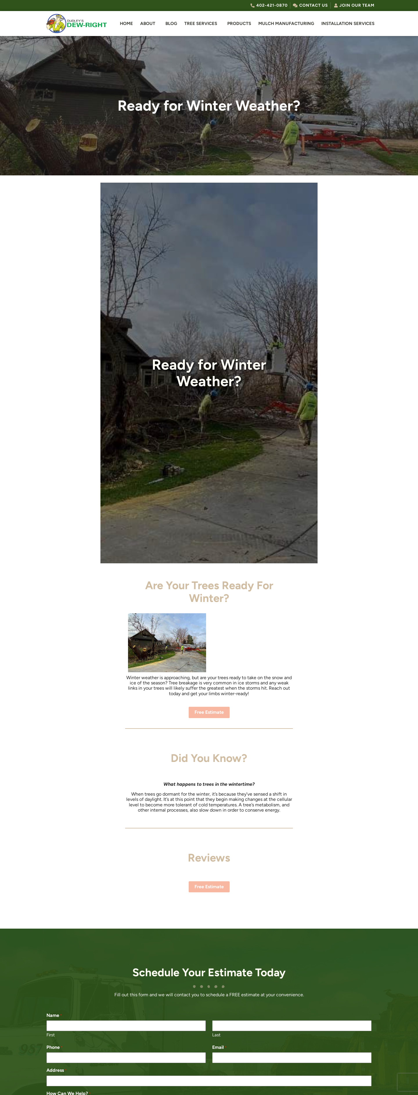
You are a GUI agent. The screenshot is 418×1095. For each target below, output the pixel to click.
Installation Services (347, 23)
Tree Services (200, 23)
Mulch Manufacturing (286, 23)
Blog (171, 23)
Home (126, 23)
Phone (54, 1047)
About (147, 23)
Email (219, 1047)
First (50, 1035)
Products (239, 23)
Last (216, 1035)
